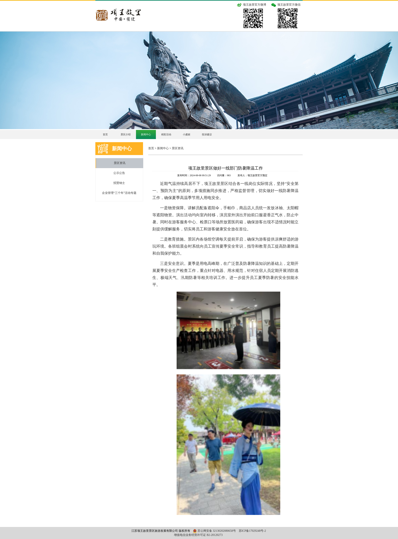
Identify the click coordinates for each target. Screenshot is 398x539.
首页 (105, 134)
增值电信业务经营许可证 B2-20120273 (198, 535)
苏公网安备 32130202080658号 (214, 530)
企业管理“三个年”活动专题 (119, 192)
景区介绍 (126, 134)
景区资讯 (119, 163)
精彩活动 (166, 134)
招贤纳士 (119, 183)
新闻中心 (146, 134)
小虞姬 (186, 134)
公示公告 (119, 173)
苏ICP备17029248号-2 (252, 530)
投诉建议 (207, 134)
